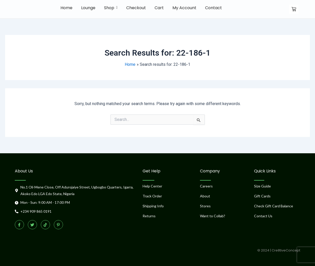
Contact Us (263, 216)
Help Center (152, 186)
